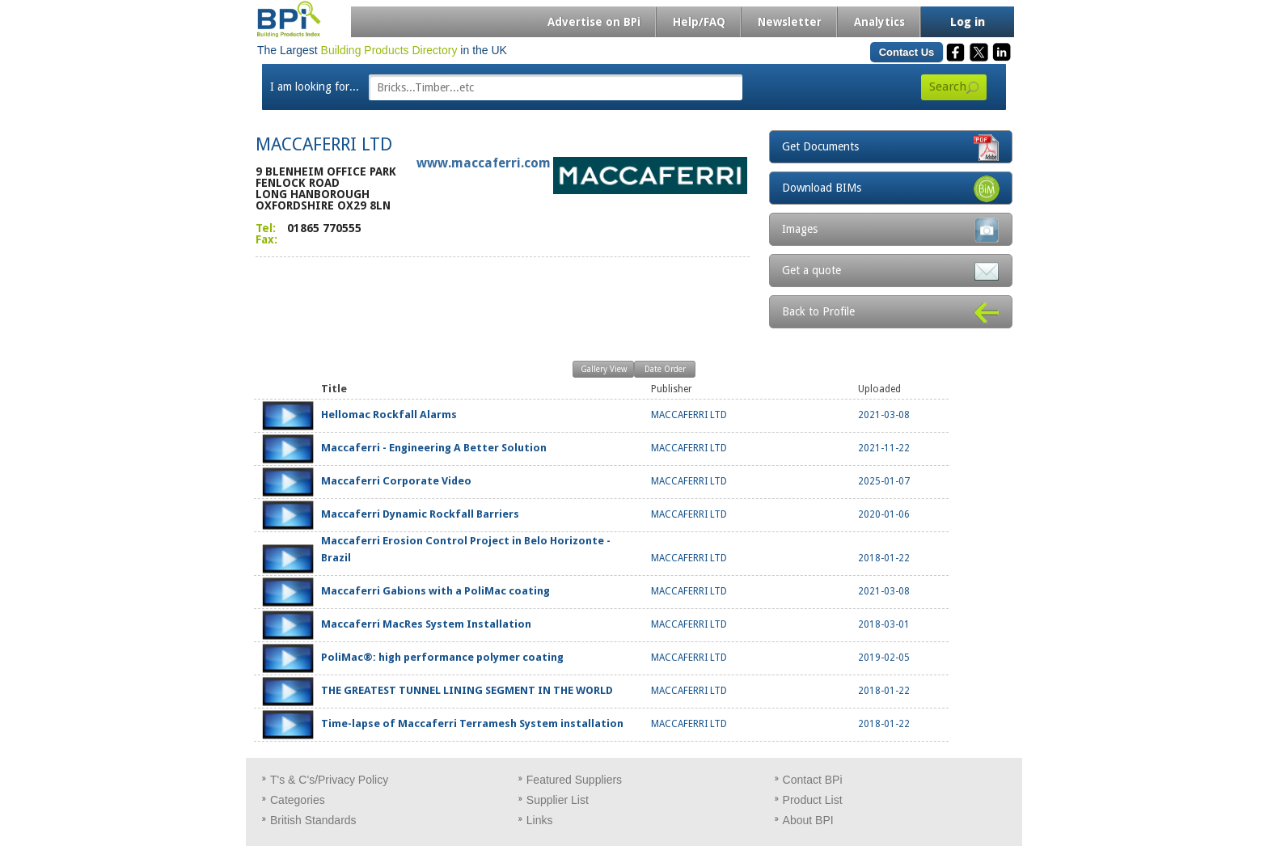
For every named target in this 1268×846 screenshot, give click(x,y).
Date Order (665, 369)
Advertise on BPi (593, 21)
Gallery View (604, 369)
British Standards (313, 820)
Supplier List (557, 799)
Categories (297, 799)
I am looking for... (314, 86)
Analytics (879, 21)
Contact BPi (813, 779)
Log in (967, 21)
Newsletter (790, 21)
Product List (813, 799)
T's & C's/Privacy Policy (329, 779)
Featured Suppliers (574, 779)
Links (539, 820)
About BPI (808, 820)
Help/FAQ (699, 21)
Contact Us (907, 52)
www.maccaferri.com (483, 163)
